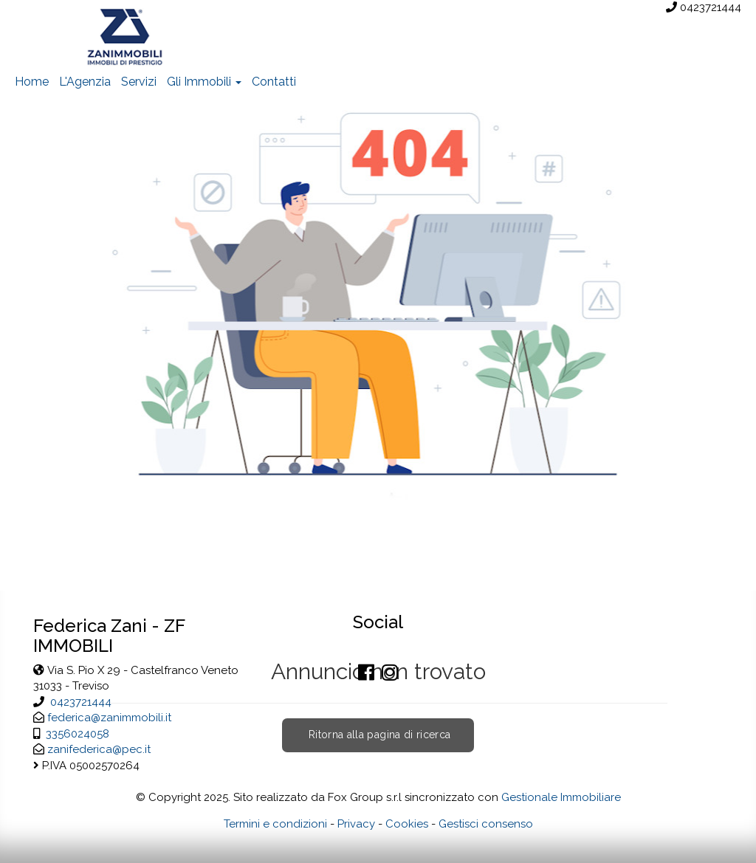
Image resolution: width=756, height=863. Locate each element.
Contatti (274, 82)
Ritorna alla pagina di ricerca (378, 734)
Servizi (139, 82)
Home (32, 82)
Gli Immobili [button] (204, 82)
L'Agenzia (85, 82)
